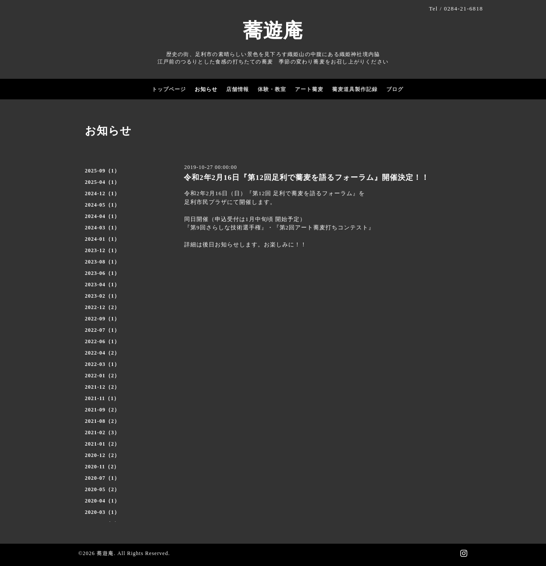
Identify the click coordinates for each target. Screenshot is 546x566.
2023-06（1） (102, 273)
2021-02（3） (102, 432)
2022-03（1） (102, 364)
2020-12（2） (102, 455)
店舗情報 (237, 89)
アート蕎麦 (309, 89)
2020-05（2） (102, 489)
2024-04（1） (102, 216)
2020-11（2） (102, 467)
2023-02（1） (102, 296)
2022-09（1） (102, 319)
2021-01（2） (102, 444)
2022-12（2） (102, 307)
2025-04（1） (102, 182)
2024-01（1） (102, 239)
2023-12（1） (102, 250)
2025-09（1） (102, 171)
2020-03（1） (102, 512)
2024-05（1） (102, 205)
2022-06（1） (102, 341)
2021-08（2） (102, 421)
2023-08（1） (102, 262)
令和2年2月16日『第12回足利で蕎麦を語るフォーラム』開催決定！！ (306, 177)
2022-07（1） (102, 330)
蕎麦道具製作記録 (355, 89)
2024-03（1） (102, 228)
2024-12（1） (102, 193)
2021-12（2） (102, 387)
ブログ (394, 89)
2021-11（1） (102, 398)
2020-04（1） (102, 501)
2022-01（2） (102, 376)
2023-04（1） (102, 284)
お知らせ (206, 89)
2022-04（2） (102, 353)
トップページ (169, 89)
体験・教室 (272, 89)
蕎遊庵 (273, 31)
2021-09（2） (102, 410)
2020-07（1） (102, 478)
